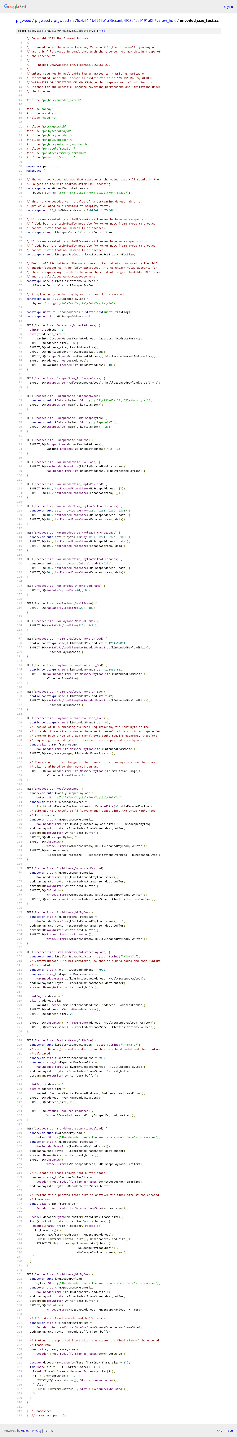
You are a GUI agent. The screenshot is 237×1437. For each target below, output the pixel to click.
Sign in (228, 7)
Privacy (36, 1431)
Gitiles (25, 1431)
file (101, 31)
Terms (48, 1431)
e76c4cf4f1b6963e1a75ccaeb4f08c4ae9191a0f (113, 20)
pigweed (23, 20)
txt (219, 1430)
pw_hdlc (169, 20)
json (229, 1430)
